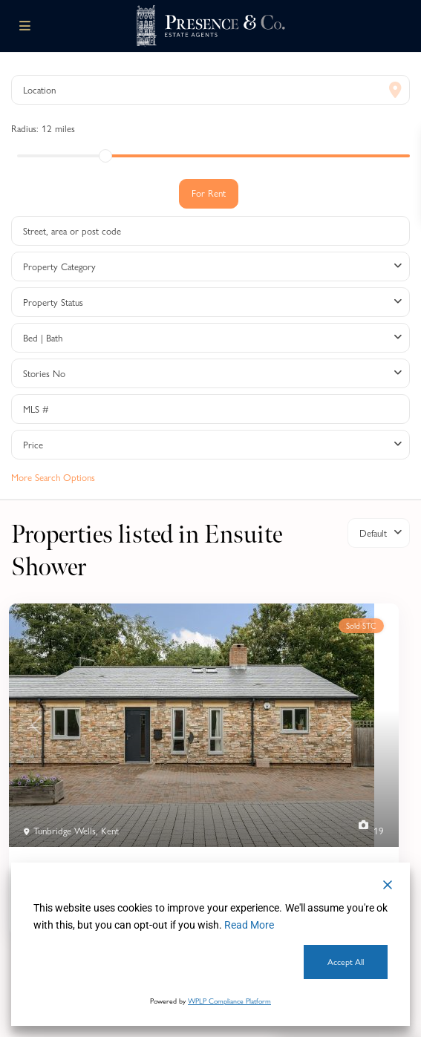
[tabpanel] (210, 349)
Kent (110, 831)
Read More (249, 925)
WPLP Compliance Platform (229, 1000)
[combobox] (210, 266)
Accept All (345, 962)
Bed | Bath (42, 338)
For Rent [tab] (209, 193)
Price (33, 445)
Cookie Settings (164, 962)
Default (373, 533)
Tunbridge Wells (64, 831)
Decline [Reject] (69, 962)
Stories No (44, 373)
